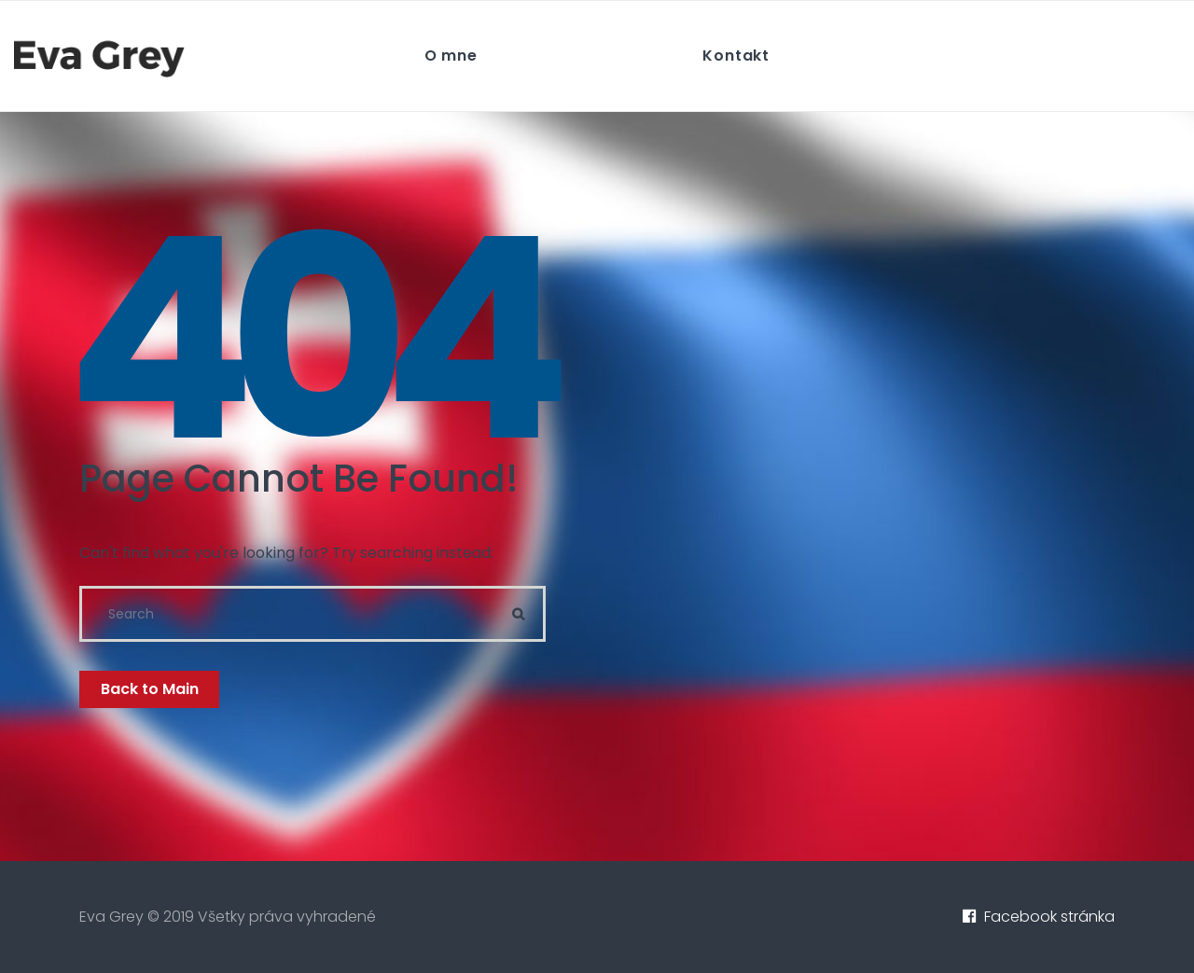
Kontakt (736, 55)
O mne (451, 55)
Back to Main (150, 689)
